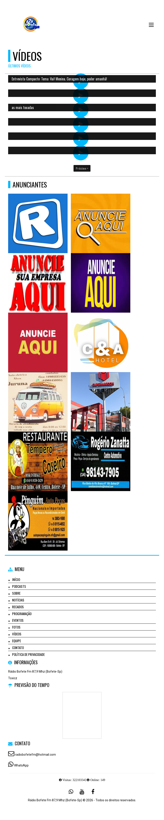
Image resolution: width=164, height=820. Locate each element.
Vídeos (16, 633)
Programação (21, 613)
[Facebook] (93, 791)
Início (16, 579)
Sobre (16, 593)
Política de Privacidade (28, 654)
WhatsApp (21, 765)
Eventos (18, 620)
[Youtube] (82, 791)
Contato (18, 647)
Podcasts (19, 586)
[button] (151, 24)
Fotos (16, 627)
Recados (18, 606)
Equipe (16, 640)
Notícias (18, 599)
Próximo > (82, 168)
